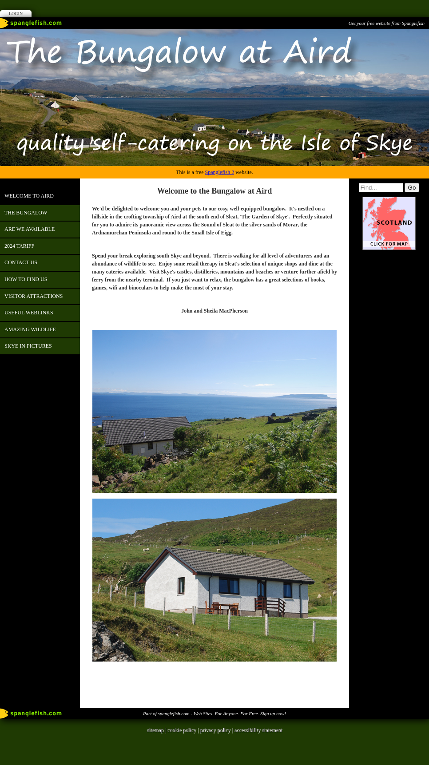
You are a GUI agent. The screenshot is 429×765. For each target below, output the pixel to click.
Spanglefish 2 (219, 172)
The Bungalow (25, 213)
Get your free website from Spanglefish (387, 23)
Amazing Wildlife (30, 329)
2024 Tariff (19, 246)
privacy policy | (217, 730)
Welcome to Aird (29, 196)
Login (16, 13)
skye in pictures (28, 346)
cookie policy (181, 730)
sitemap (155, 730)
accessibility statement (258, 730)
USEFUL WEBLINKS (28, 312)
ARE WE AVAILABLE (29, 229)
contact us (20, 262)
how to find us (25, 279)
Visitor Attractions (33, 296)
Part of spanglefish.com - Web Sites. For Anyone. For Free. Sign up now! (214, 713)
